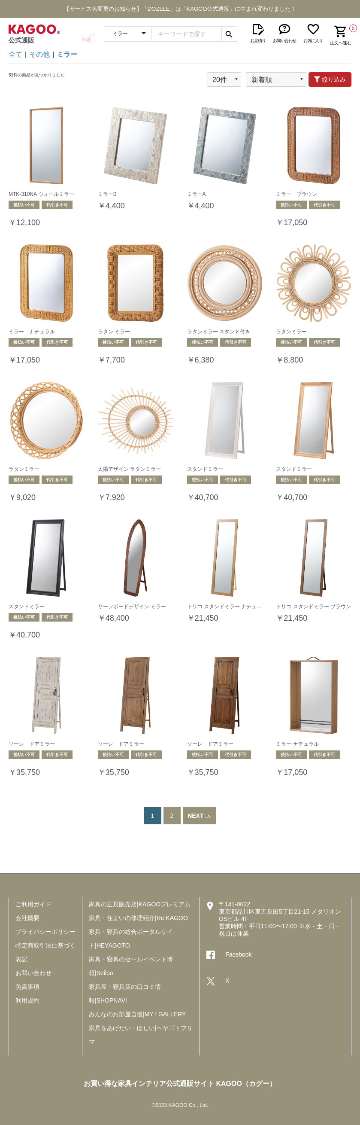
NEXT (199, 815)
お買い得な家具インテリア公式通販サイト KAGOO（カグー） (180, 1083)
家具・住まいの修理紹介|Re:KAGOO (138, 918)
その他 (39, 54)
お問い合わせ (33, 973)
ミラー (67, 54)
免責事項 (27, 986)
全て (15, 54)
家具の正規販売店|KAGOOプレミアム (140, 904)
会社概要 (27, 918)
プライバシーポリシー (45, 931)
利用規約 (27, 1000)
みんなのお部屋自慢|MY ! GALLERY (137, 1014)
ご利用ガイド (33, 904)
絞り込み (330, 79)
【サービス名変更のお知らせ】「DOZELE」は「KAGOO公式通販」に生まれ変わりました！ (180, 9)
